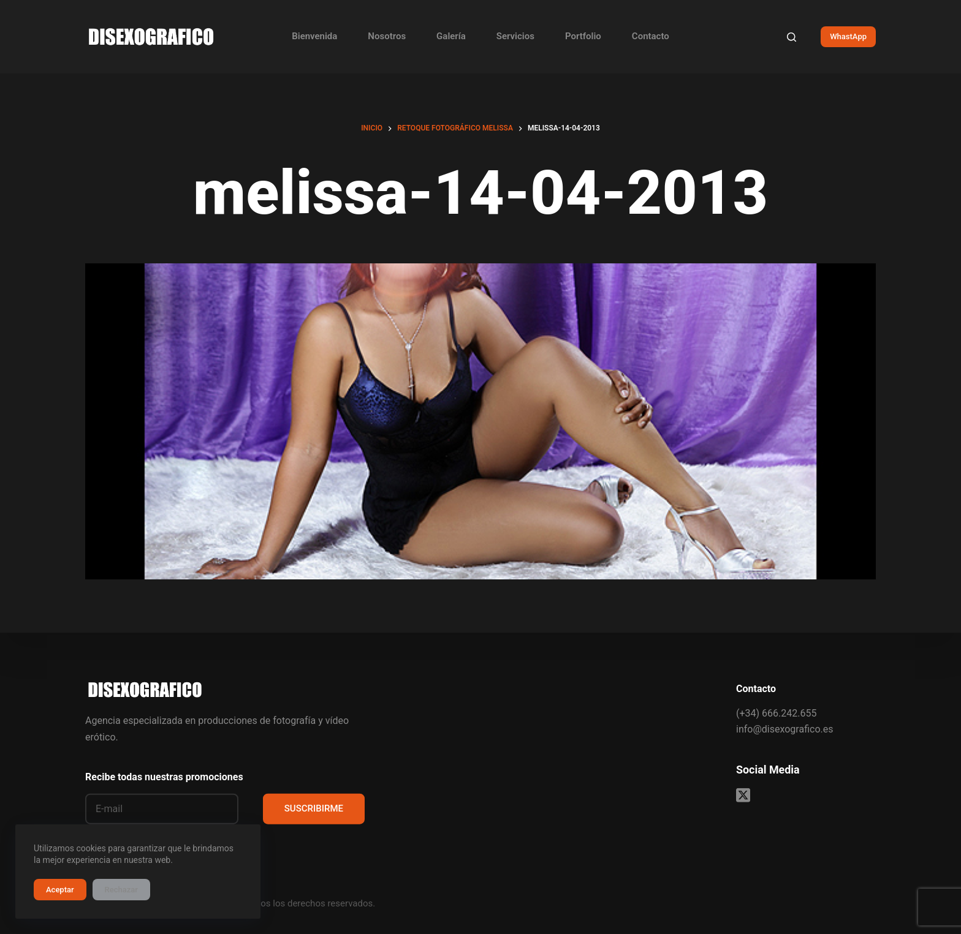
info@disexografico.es (784, 729)
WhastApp (848, 36)
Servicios (515, 36)
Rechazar (121, 889)
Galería (451, 36)
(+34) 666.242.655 (776, 712)
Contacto (650, 36)
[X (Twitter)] (743, 795)
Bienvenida (314, 36)
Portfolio (583, 36)
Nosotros (387, 36)
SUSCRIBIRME (313, 808)
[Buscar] (791, 37)
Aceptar (60, 889)
